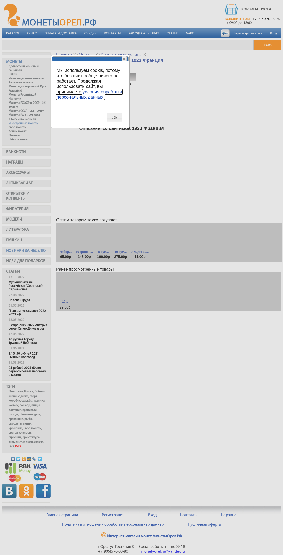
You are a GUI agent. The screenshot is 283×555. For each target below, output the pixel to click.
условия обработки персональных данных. (89, 94)
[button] (124, 58)
